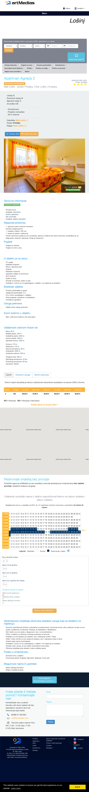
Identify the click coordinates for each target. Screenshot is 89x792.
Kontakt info (36, 748)
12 (31, 514)
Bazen (27, 71)
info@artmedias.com (19, 718)
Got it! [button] (77, 787)
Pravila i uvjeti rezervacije (54, 743)
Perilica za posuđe (58, 68)
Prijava (68, 8)
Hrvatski (79, 8)
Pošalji (50, 721)
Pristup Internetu (11, 65)
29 (74, 514)
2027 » (84, 530)
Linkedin (78, 747)
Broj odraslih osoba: (10, 557)
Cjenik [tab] (9, 375)
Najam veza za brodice (13, 71)
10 (25, 514)
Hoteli (34, 746)
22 (56, 514)
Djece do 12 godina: (10, 573)
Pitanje (49, 702)
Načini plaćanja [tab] (41, 375)
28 (72, 514)
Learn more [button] (16, 788)
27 (69, 514)
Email (48, 692)
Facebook (78, 739)
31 (79, 514)
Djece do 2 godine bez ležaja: (13, 581)
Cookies (48, 746)
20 (51, 514)
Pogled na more (26, 65)
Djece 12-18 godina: (10, 565)
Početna (35, 739)
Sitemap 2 (49, 748)
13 (33, 514)
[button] (44, 439)
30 (77, 514)
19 (49, 514)
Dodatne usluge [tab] (23, 375)
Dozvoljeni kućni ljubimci (14, 68)
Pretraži (8, 50)
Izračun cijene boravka (44, 610)
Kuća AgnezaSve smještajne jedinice (44, 680)
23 (59, 514)
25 (64, 514)
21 (54, 514)
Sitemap (35, 750)
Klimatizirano (60, 65)
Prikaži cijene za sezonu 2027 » (44, 405)
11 (28, 514)
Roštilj (29, 68)
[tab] (44, 679)
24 (61, 514)
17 (43, 514)
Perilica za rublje (42, 68)
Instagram (76, 743)
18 (46, 514)
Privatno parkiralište (44, 65)
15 (38, 514)
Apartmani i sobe (36, 742)
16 (41, 514)
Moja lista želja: (76, 57)
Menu (44, 13)
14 (36, 514)
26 (67, 514)
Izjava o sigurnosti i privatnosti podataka (55, 740)
